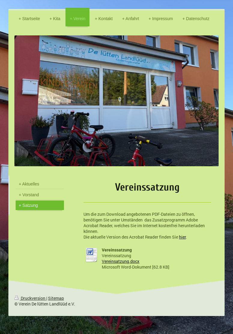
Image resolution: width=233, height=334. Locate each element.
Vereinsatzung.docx (120, 261)
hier (182, 237)
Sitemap (56, 298)
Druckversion (30, 298)
